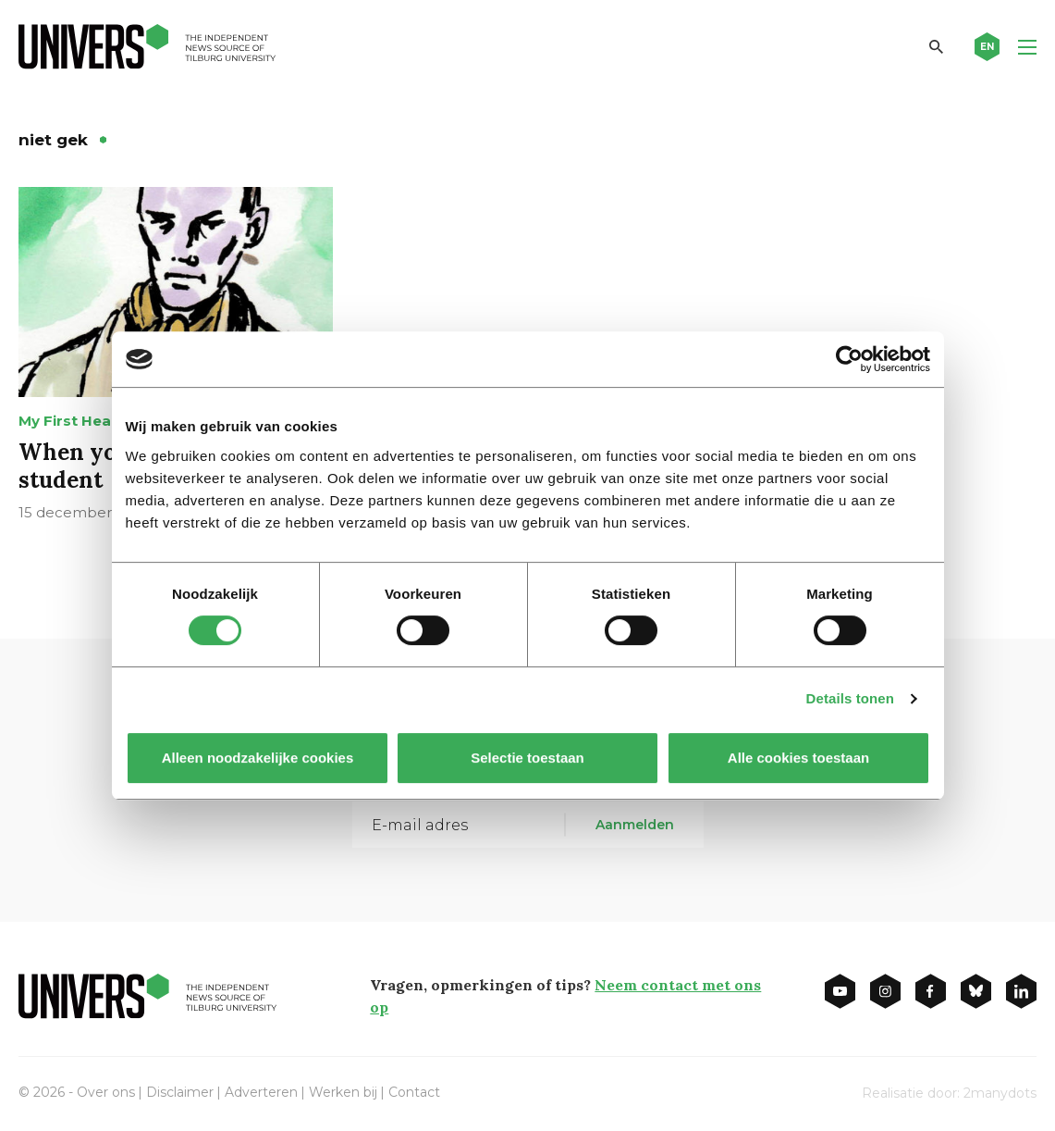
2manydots (1000, 1093)
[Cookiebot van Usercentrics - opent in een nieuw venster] (849, 359)
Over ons (106, 1092)
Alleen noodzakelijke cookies (257, 757)
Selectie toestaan (527, 757)
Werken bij (343, 1092)
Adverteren (261, 1092)
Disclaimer (180, 1092)
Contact (414, 1092)
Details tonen (850, 698)
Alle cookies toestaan (797, 757)
